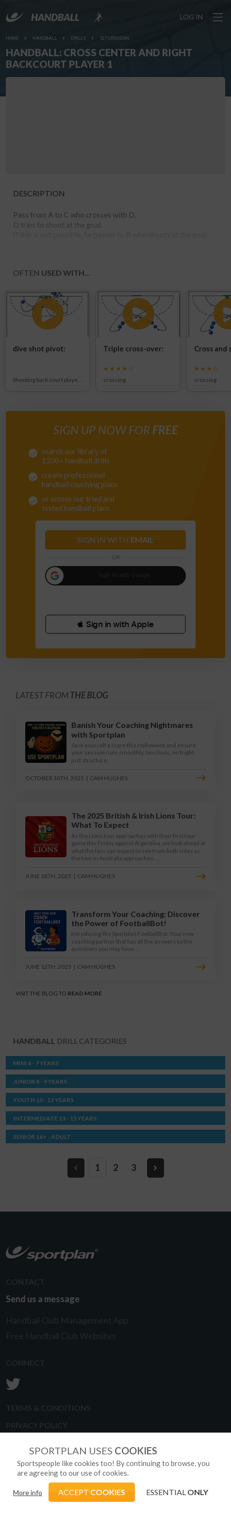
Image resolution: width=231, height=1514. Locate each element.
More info (27, 1492)
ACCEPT (91, 1492)
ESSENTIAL (177, 1492)
